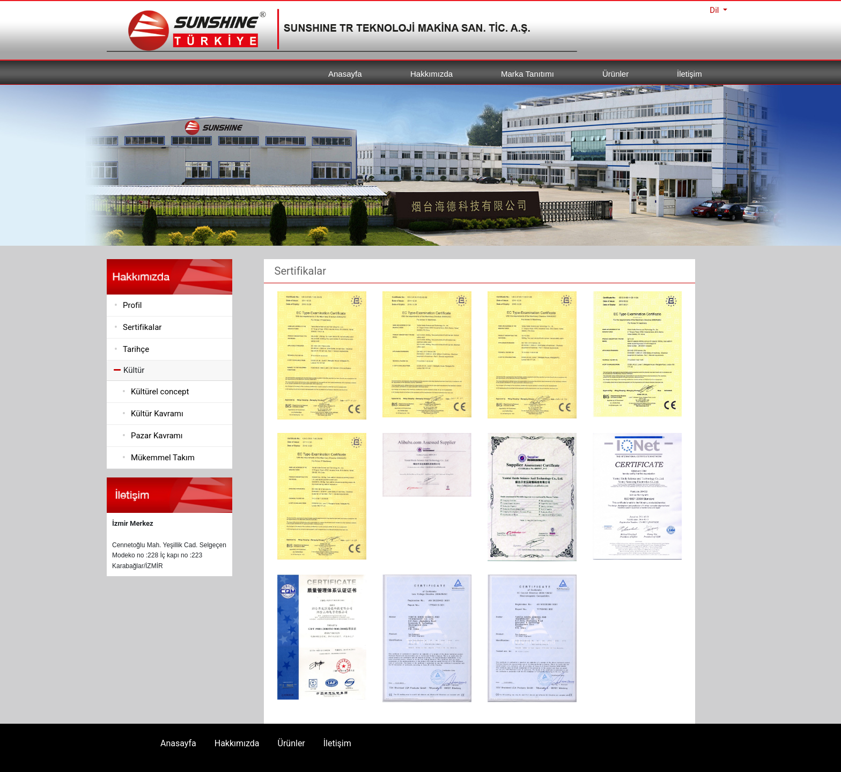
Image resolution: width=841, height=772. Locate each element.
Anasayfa (345, 73)
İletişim (689, 73)
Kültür (129, 370)
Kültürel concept (160, 391)
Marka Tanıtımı (527, 73)
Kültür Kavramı (157, 413)
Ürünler (615, 73)
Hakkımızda (431, 73)
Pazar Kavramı (157, 435)
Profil (132, 305)
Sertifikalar (142, 327)
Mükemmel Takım (163, 457)
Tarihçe (136, 349)
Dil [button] (715, 10)
